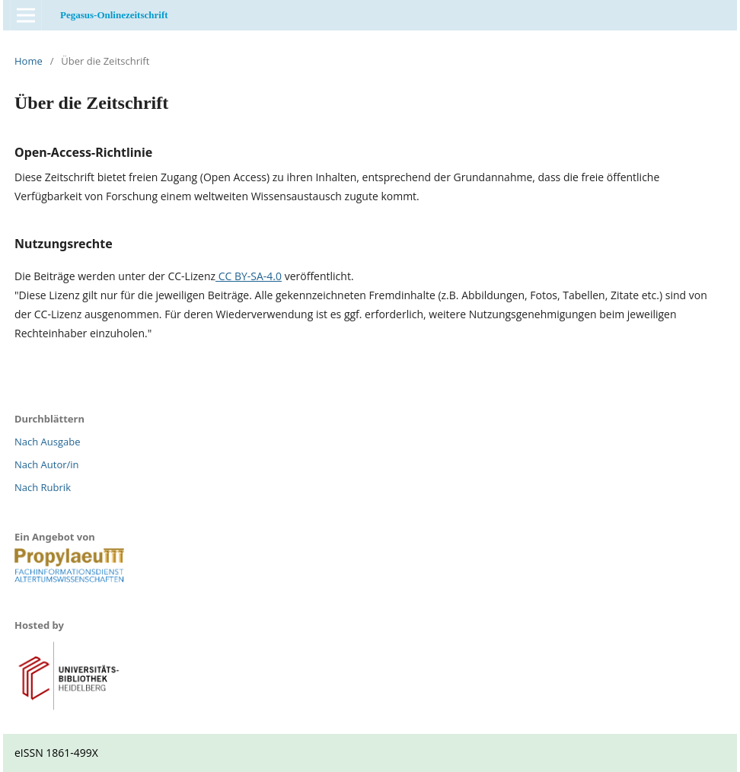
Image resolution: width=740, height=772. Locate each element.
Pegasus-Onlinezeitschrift (114, 15)
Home (28, 61)
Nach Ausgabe (47, 441)
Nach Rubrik (42, 487)
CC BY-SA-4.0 (248, 276)
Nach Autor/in (46, 464)
